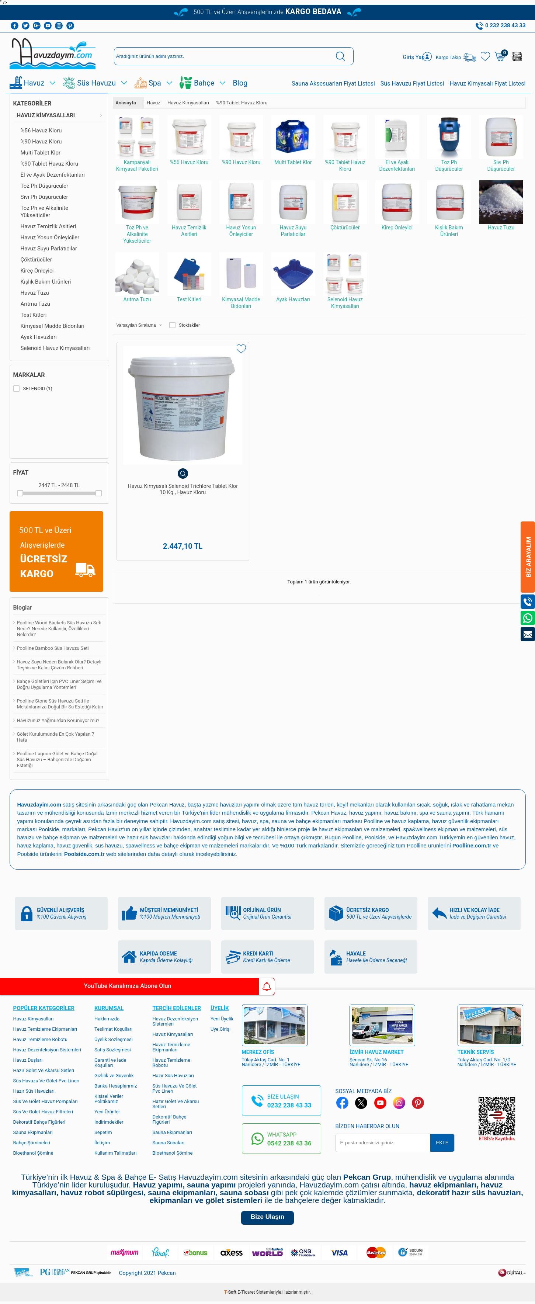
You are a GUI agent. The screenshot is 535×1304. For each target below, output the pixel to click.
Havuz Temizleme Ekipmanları (45, 1028)
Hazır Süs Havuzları (34, 1090)
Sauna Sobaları (169, 1142)
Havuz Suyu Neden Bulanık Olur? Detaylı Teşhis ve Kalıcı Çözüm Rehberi (59, 664)
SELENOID (32, 388)
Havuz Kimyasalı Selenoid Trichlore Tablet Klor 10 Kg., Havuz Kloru (164, 460)
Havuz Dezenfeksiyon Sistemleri (47, 1049)
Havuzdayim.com (192, 821)
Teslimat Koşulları (113, 1028)
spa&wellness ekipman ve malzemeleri (454, 829)
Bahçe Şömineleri (32, 1142)
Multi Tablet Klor (41, 152)
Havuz (34, 83)
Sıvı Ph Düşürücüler (44, 197)
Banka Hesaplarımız (115, 1085)
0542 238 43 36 (289, 1142)
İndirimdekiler (109, 1121)
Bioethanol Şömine (33, 1152)
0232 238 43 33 (289, 1104)
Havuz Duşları (28, 1059)
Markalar (29, 374)
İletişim (102, 1142)
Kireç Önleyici (37, 270)
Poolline (375, 821)
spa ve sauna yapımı (447, 812)
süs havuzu (129, 845)
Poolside (49, 829)
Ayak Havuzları (39, 337)
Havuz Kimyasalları (46, 115)
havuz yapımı (366, 812)
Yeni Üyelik (222, 1018)
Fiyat (21, 472)
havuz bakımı (402, 812)
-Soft (230, 1294)
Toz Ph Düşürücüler (45, 186)
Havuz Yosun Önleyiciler (50, 237)
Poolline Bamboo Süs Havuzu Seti (53, 648)
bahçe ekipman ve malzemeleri (223, 845)
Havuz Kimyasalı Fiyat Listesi (487, 83)
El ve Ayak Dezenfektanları (53, 174)
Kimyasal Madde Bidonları (52, 326)
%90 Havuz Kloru (41, 141)
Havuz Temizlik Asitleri (48, 226)
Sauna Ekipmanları (33, 1131)
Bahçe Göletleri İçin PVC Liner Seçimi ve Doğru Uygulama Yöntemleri (59, 684)
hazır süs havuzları (152, 837)
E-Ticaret (246, 1294)
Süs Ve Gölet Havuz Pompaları (45, 1100)
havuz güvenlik (93, 845)
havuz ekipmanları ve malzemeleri (362, 829)
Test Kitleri (34, 315)
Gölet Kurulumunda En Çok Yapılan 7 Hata (56, 737)
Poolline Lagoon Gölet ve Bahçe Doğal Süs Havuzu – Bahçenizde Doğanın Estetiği (57, 759)
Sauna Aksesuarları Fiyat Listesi (333, 83)
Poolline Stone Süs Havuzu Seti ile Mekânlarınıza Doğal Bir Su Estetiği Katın (60, 704)
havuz (24, 845)
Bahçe (204, 83)
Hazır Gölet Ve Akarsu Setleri (43, 1069)
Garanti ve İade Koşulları (110, 1062)
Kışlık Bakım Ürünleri (46, 281)
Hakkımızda (106, 1018)
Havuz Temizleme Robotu (40, 1038)
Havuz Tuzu (35, 292)
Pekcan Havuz (169, 804)
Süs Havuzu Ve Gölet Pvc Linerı (46, 1080)
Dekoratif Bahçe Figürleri (39, 1121)
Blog (240, 83)
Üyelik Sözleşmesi (113, 1038)
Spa (155, 83)
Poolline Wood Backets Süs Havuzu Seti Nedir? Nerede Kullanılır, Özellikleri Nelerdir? (59, 628)
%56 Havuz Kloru (41, 130)
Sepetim (103, 1131)
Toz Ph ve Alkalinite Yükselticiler (44, 212)
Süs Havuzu (96, 83)
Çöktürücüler (36, 259)
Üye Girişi (220, 1028)
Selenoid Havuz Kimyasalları (55, 348)
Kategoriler (32, 103)
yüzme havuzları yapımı (234, 804)
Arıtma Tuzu (35, 304)
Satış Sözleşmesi (112, 1049)
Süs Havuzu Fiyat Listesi (412, 83)
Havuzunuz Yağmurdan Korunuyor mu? (58, 720)
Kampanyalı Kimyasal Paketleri (137, 143)
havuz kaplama (53, 845)
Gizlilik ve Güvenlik (113, 1075)
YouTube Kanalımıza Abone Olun (69, 986)
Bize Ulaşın (267, 1218)
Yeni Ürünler (107, 1111)
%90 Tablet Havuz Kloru (50, 163)
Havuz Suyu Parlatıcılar (49, 248)
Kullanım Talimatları (115, 1152)
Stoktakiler (184, 325)
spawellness (161, 845)
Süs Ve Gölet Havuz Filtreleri (43, 1111)
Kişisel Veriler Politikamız (108, 1098)
